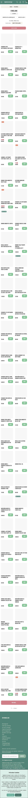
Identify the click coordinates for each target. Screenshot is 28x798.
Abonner (22, 756)
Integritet (4, 736)
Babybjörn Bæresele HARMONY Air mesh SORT (20, 377)
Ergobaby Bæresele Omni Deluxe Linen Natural (6, 356)
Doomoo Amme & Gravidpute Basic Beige (6, 92)
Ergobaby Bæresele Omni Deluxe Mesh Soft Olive (20, 645)
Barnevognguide (6, 731)
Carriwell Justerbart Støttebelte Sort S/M (6, 532)
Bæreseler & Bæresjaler (9, 17)
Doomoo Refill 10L (19, 464)
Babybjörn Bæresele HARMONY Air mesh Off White (20, 577)
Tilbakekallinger (6, 743)
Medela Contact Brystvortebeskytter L (6, 245)
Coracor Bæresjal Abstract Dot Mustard (20, 313)
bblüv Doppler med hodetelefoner (5, 268)
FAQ (3, 734)
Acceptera (18, 795)
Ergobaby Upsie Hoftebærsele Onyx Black (7, 47)
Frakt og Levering (6, 725)
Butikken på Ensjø (6, 732)
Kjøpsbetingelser (6, 738)
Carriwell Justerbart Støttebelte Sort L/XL (6, 158)
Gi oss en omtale (6, 727)
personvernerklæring (15, 791)
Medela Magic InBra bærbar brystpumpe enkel (7, 202)
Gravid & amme (22, 17)
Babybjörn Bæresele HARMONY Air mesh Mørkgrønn (5, 668)
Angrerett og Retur (6, 729)
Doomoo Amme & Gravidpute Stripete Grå (6, 69)
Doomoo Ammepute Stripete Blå (19, 509)
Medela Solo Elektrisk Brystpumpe (20, 441)
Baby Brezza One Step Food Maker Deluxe (21, 553)
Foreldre (16, 6)
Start (11, 6)
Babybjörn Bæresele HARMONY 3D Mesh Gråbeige (19, 600)
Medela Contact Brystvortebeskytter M (20, 291)
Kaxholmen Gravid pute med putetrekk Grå (20, 134)
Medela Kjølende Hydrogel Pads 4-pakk (6, 690)
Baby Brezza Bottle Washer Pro (19, 622)
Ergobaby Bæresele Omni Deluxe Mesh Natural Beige (20, 69)
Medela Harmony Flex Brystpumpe (20, 356)
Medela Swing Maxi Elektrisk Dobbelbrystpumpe (19, 269)
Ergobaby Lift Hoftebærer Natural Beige (21, 202)
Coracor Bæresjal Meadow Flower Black (21, 487)
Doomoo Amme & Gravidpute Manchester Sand (6, 465)
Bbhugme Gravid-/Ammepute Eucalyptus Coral (5, 623)
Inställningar (10, 795)
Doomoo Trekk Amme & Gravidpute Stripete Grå (6, 420)
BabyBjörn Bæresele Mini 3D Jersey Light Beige (6, 291)
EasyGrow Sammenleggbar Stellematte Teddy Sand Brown (7, 135)
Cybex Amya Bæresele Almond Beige (20, 667)
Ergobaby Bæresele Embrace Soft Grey (5, 113)
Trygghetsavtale (6, 745)
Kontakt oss (5, 739)
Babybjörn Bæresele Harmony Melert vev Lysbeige (5, 510)
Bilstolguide (5, 724)
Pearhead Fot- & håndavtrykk (18, 47)
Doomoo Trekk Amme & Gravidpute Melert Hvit (6, 599)
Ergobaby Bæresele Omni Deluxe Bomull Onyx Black (7, 377)
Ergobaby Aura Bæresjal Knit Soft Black (6, 334)
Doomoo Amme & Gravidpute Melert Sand (20, 532)
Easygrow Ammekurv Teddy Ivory (19, 181)
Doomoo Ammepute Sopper (7, 223)
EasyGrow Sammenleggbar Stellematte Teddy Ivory (21, 690)
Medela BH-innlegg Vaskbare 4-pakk (5, 487)
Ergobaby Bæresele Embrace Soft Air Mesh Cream (6, 554)
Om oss (4, 741)
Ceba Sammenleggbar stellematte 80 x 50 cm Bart (20, 159)
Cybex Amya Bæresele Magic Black (6, 645)
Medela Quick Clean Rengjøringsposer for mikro (6, 442)
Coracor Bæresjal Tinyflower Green (19, 113)
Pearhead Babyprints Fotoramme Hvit (6, 576)
